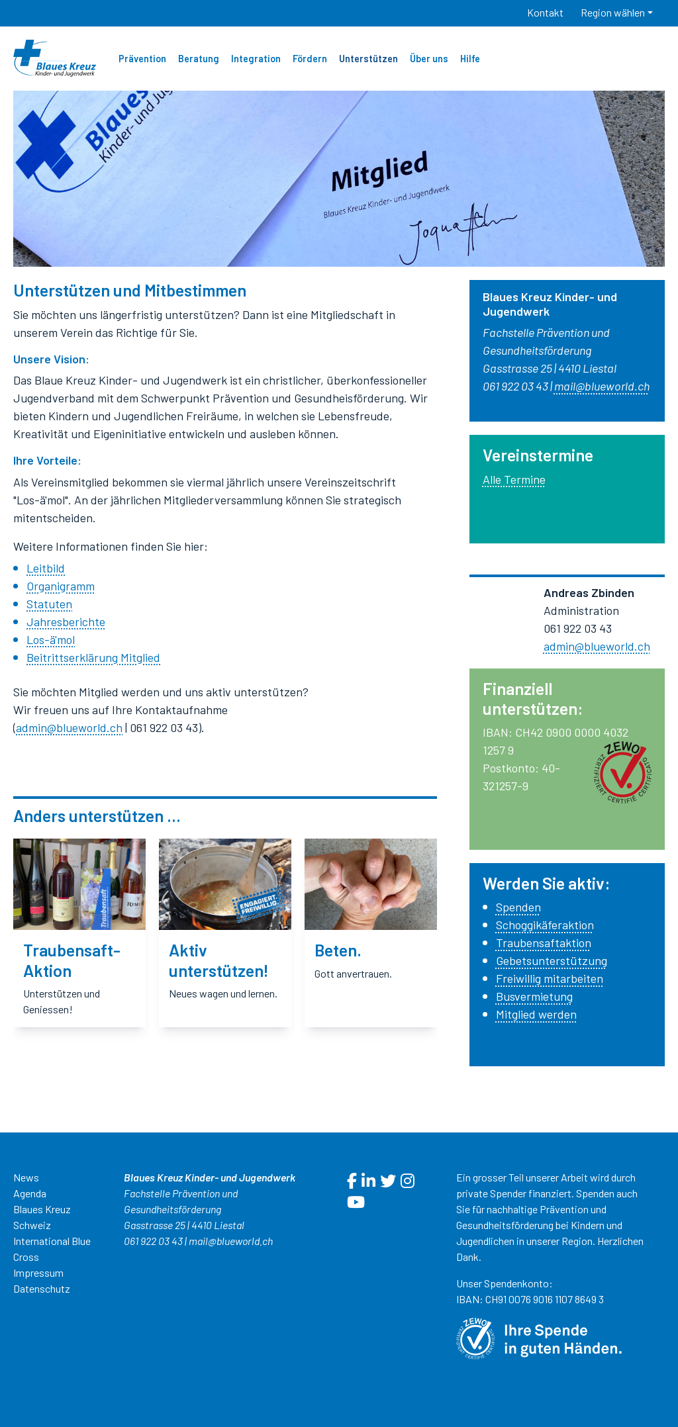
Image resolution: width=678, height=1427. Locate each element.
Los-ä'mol (50, 639)
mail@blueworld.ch (231, 1240)
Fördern (310, 58)
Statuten (49, 603)
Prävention (142, 58)
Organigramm (60, 585)
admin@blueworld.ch (69, 727)
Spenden (518, 906)
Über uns (429, 58)
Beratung (198, 58)
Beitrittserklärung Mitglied (93, 657)
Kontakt (545, 12)
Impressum (38, 1272)
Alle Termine (514, 479)
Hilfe (470, 58)
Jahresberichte (65, 621)
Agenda (29, 1193)
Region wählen (613, 12)
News (26, 1177)
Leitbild (45, 568)
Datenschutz (41, 1288)
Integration (256, 58)
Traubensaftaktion (543, 942)
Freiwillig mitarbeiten (549, 978)
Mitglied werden (536, 1014)
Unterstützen (368, 58)
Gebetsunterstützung (551, 960)
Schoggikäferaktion (545, 924)
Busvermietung (534, 996)
